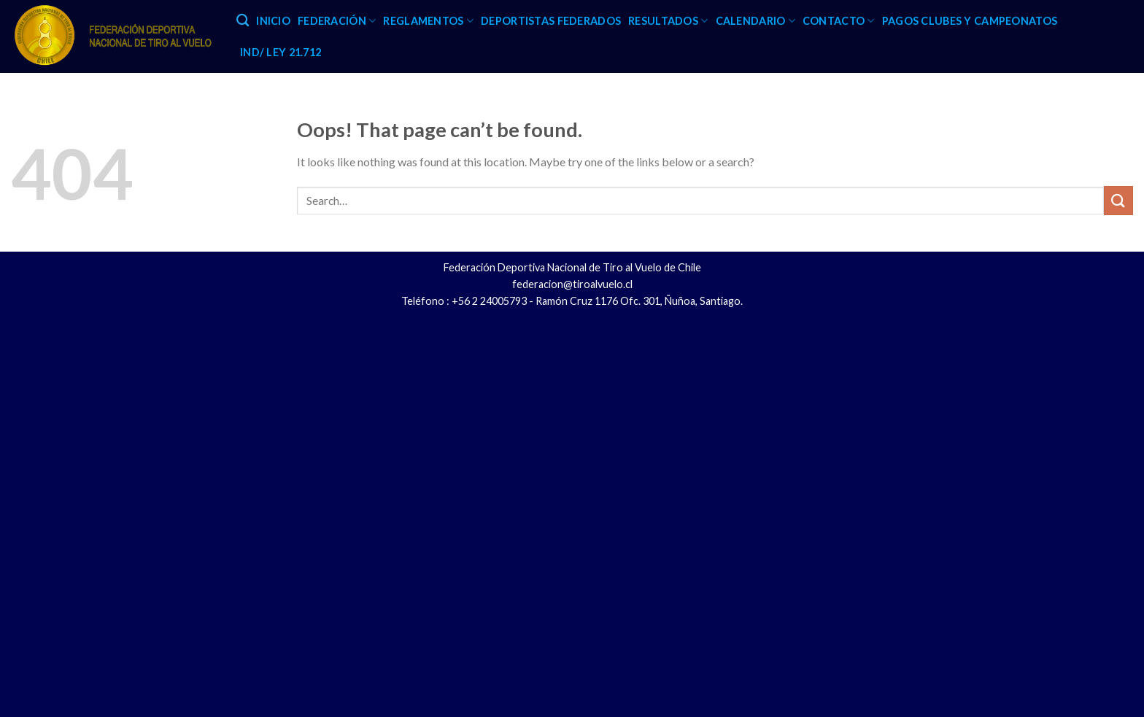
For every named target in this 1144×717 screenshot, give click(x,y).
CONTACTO (839, 21)
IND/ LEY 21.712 (280, 52)
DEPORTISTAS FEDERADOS (551, 21)
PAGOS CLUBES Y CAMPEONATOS (970, 21)
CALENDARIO (755, 21)
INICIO (273, 21)
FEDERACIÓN (337, 21)
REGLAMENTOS (428, 21)
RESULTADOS (668, 21)
